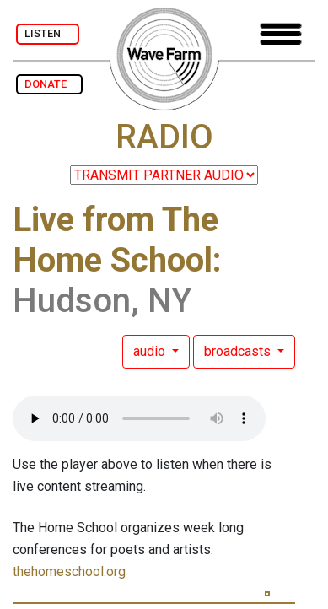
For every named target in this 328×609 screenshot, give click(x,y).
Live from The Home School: (117, 240)
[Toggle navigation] (281, 34)
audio (151, 351)
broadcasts (239, 351)
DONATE (49, 84)
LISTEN (47, 33)
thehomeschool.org (69, 571)
